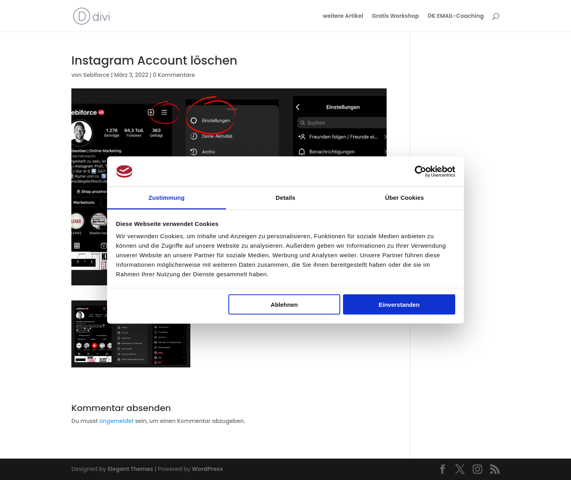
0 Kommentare (174, 75)
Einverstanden (399, 304)
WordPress (207, 469)
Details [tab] (285, 197)
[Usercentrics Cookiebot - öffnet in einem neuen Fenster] (420, 171)
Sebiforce (96, 75)
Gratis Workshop (395, 16)
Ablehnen (284, 304)
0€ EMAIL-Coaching (455, 16)
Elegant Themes (130, 469)
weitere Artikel (343, 16)
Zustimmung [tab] (167, 197)
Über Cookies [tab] (404, 197)
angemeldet (116, 421)
